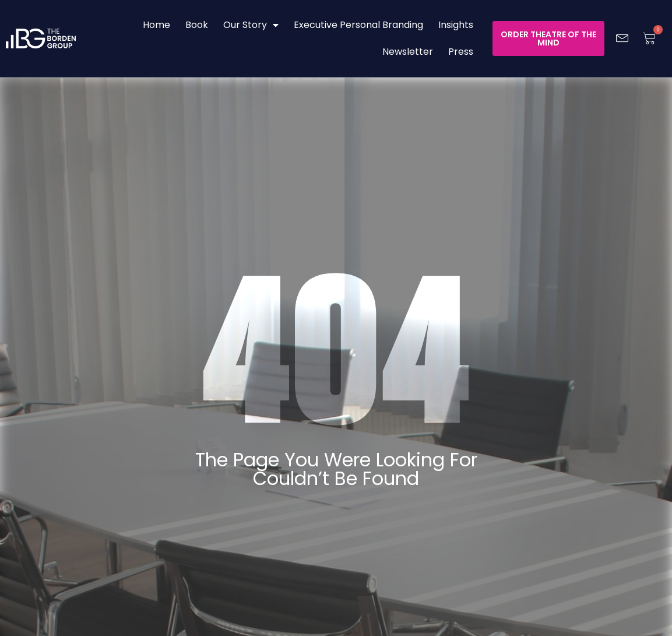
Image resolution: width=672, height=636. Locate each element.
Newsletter (407, 51)
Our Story (251, 25)
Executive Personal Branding (358, 24)
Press (460, 51)
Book (196, 24)
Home (156, 24)
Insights (455, 24)
